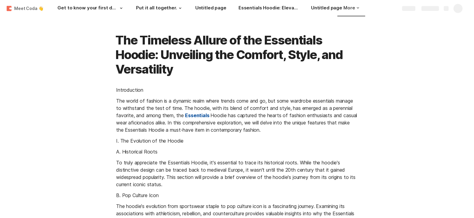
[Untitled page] (210, 8)
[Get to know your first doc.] (90, 8)
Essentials (197, 115)
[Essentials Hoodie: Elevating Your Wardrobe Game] (268, 8)
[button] (121, 8)
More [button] (351, 8)
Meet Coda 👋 (28, 8)
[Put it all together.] (159, 8)
